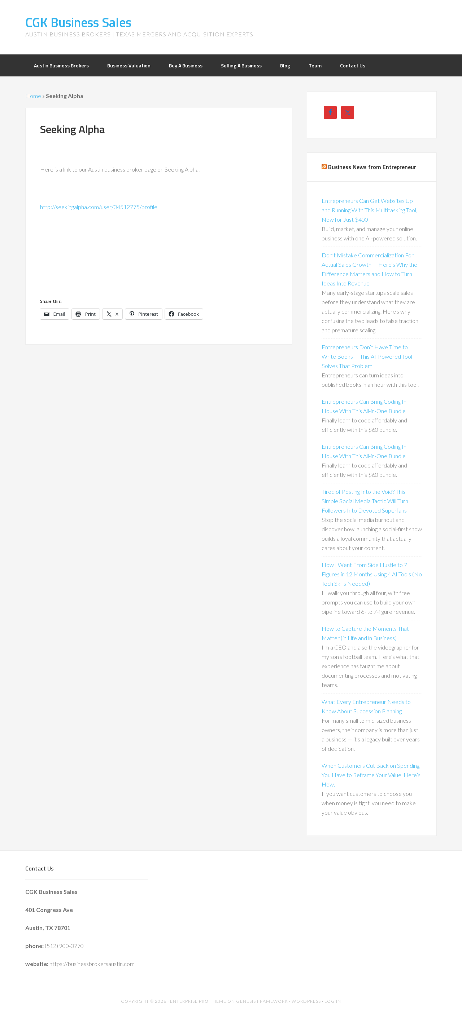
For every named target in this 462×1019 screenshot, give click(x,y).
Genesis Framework (262, 1001)
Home (33, 95)
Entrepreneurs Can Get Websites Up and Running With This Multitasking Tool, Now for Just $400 (369, 210)
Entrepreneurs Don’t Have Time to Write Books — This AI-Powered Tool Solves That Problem (367, 356)
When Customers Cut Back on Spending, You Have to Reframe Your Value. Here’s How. (371, 775)
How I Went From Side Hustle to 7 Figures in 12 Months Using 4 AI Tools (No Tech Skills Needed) (372, 574)
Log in (332, 1001)
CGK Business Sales (78, 22)
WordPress (306, 1001)
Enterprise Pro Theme (198, 1001)
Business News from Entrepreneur (372, 167)
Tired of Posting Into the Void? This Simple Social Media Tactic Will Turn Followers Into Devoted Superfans (365, 501)
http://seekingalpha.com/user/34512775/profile (98, 206)
